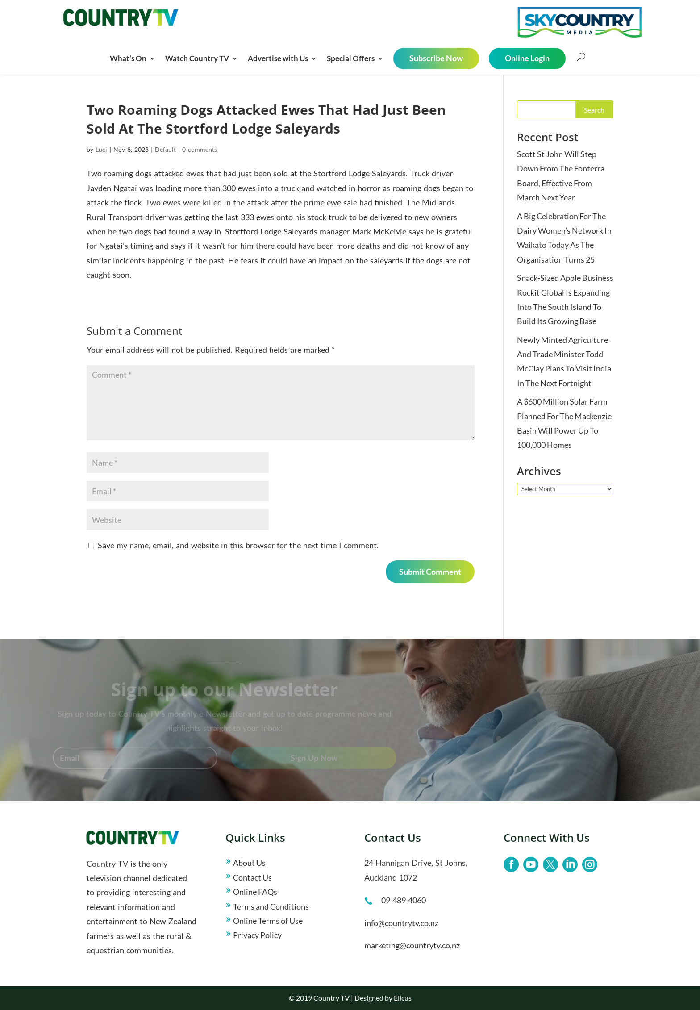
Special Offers (351, 58)
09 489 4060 (403, 900)
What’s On (128, 58)
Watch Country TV (197, 58)
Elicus (403, 997)
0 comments (199, 149)
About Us (249, 863)
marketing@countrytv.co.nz (412, 945)
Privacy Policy (257, 935)
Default (165, 149)
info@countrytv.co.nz (401, 923)
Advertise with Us (278, 58)
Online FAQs (255, 892)
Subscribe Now (436, 58)
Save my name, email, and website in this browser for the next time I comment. (238, 545)
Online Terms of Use (268, 921)
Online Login (527, 58)
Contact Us (252, 877)
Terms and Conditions (271, 906)
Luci (101, 149)
